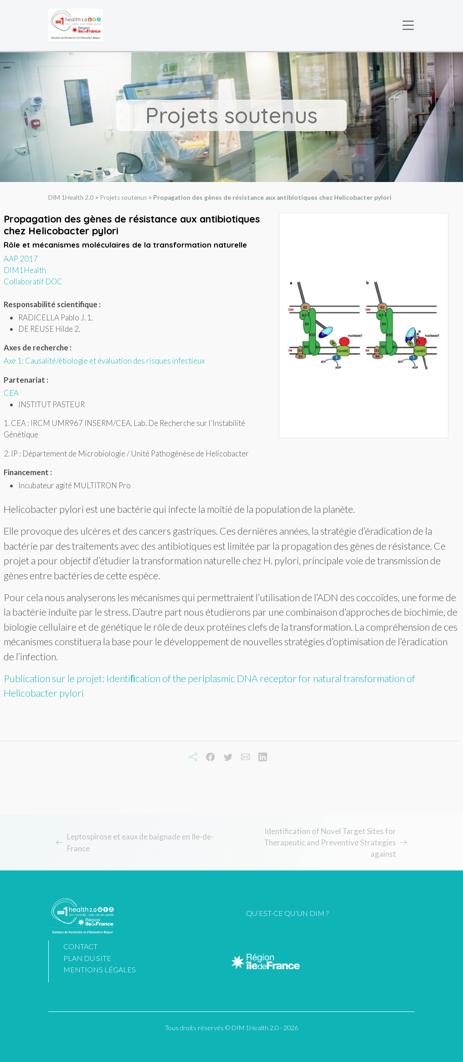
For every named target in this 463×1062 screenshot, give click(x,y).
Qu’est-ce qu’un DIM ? (287, 913)
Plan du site (87, 958)
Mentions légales (99, 969)
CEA (11, 396)
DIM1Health (25, 274)
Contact (80, 946)
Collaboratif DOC (33, 285)
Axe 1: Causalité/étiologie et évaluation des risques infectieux (104, 364)
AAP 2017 (21, 263)
